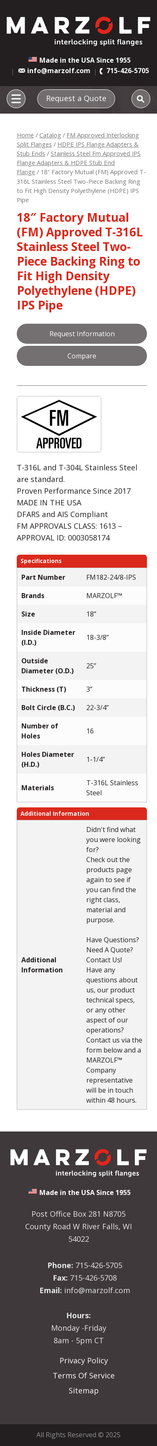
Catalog (50, 135)
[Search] (140, 98)
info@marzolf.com (58, 70)
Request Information (82, 333)
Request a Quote (76, 98)
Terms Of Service (84, 1375)
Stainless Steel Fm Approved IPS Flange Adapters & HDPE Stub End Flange (79, 162)
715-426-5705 (127, 70)
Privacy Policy (83, 1360)
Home (25, 135)
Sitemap (84, 1390)
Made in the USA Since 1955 (85, 60)
